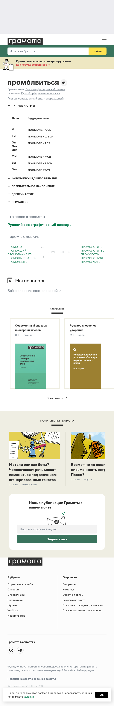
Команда (68, 589)
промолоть (90, 254)
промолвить (17, 261)
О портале (69, 584)
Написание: (13, 93)
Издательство (16, 615)
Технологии (29, 484)
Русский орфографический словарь (39, 225)
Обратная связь (73, 594)
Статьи (13, 484)
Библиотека (15, 599)
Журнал (12, 605)
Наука (88, 479)
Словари (13, 589)
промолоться (92, 258)
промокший (17, 250)
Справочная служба (20, 584)
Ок (102, 694)
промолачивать (20, 254)
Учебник (12, 610)
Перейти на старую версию (33, 679)
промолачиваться (22, 258)
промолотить (92, 246)
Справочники (16, 594)
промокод (15, 246)
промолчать (90, 261)
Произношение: (16, 89)
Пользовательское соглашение (82, 610)
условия (29, 696)
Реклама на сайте (74, 599)
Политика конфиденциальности (83, 605)
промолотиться (94, 250)
